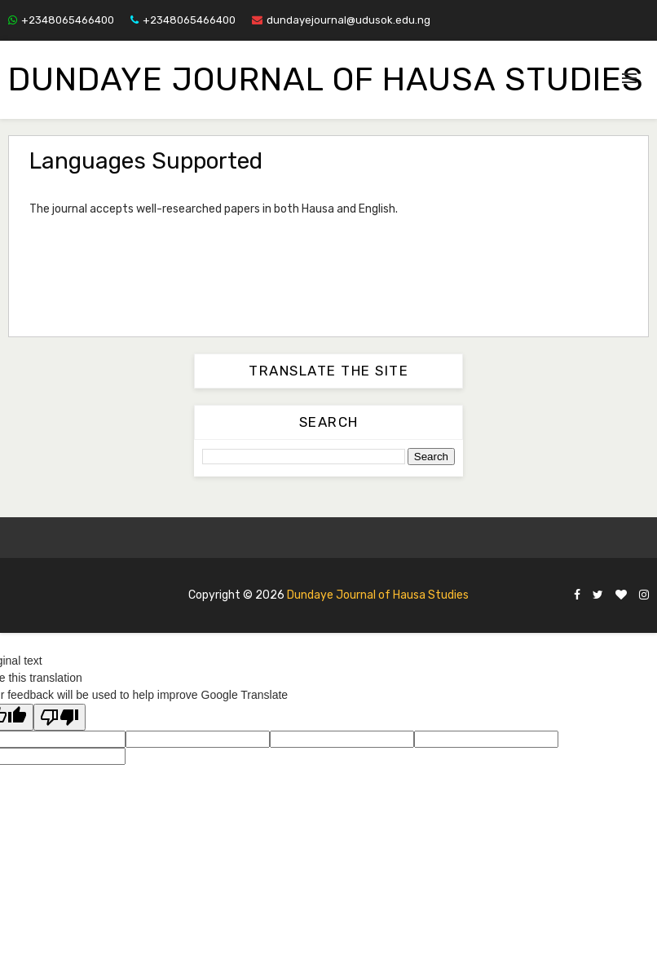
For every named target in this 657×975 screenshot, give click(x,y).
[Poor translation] (59, 717)
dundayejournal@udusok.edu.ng (341, 20)
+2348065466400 (61, 20)
